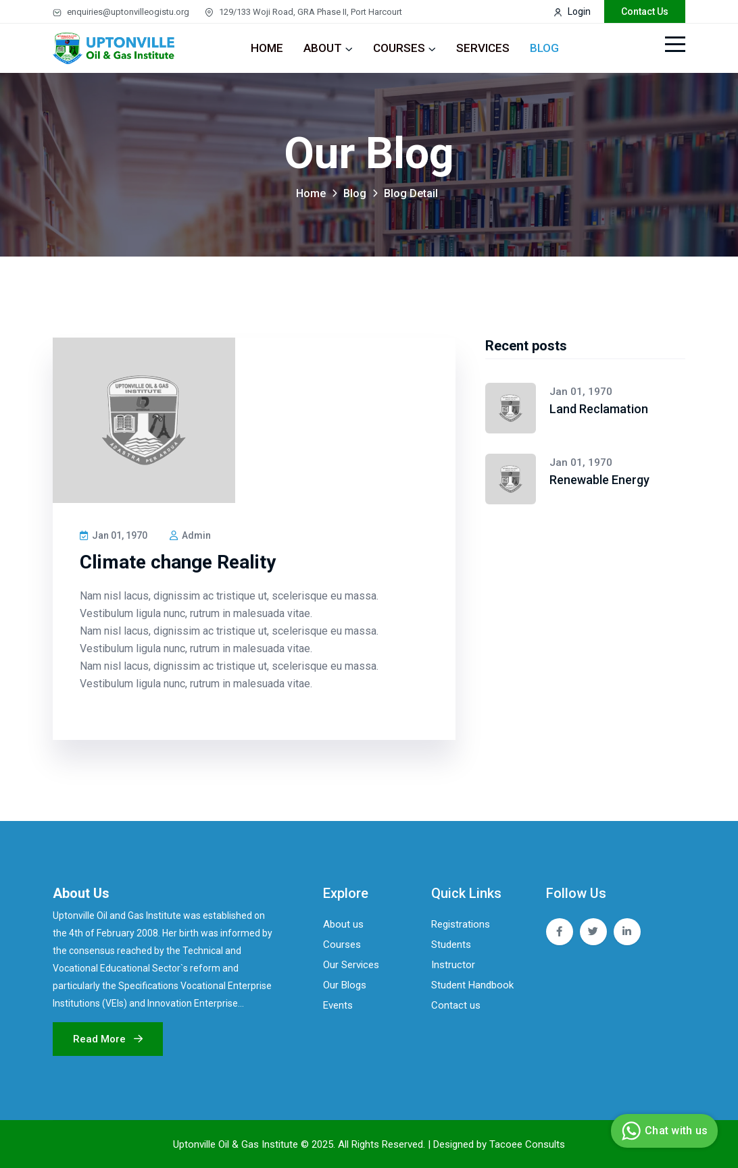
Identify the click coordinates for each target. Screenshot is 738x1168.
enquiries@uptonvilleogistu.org (121, 12)
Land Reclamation (598, 409)
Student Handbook (472, 985)
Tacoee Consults (527, 1144)
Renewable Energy (599, 480)
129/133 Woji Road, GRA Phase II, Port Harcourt (303, 12)
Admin (190, 535)
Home (267, 48)
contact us (644, 11)
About (322, 48)
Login (572, 11)
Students (451, 944)
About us (343, 924)
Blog (544, 48)
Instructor (453, 965)
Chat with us (663, 1130)
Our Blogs (344, 985)
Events (338, 1005)
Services (483, 48)
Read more (108, 1039)
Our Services (351, 965)
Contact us (456, 1005)
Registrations (460, 924)
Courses (399, 48)
